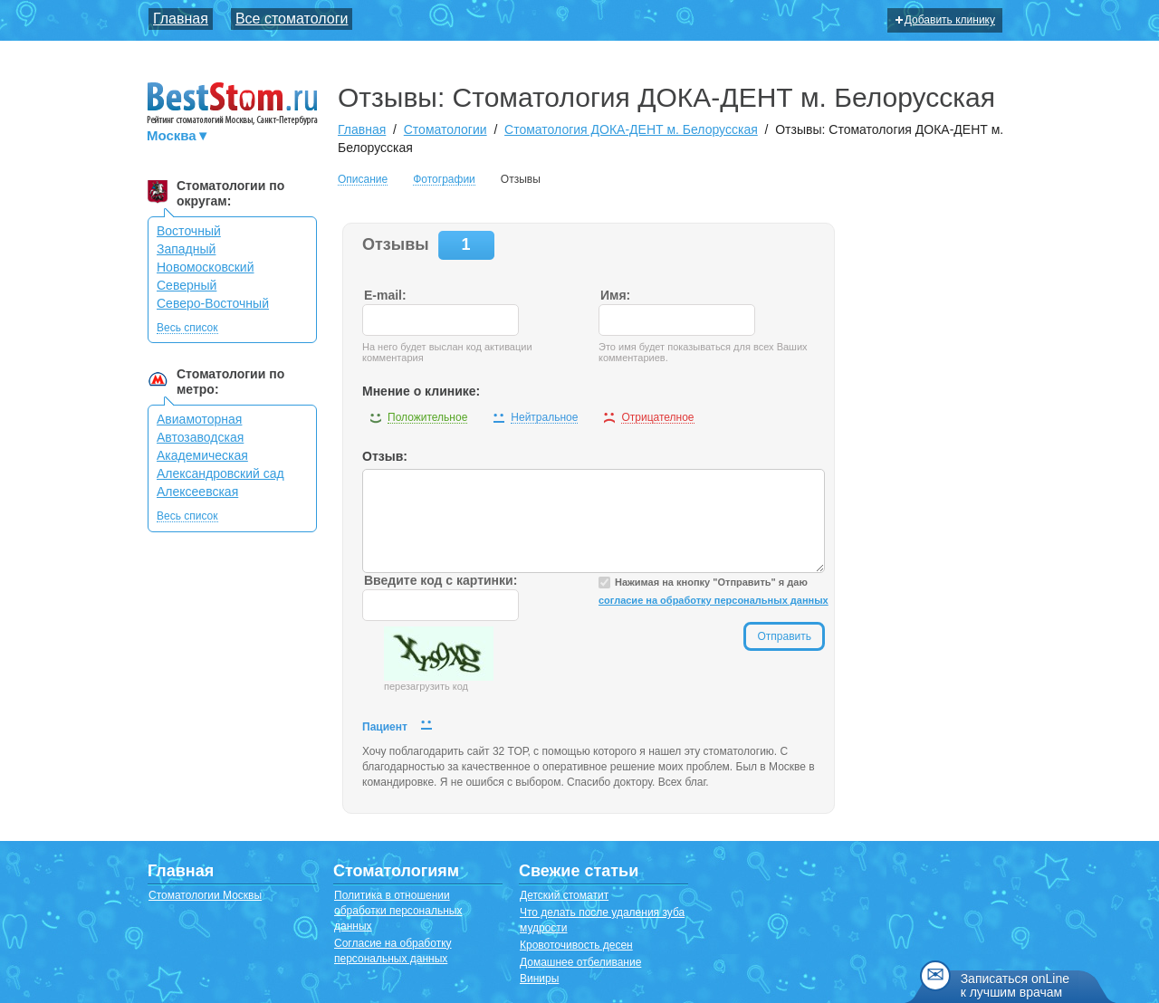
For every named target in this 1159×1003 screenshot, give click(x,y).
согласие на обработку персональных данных (714, 600)
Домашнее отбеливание (580, 962)
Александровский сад (220, 473)
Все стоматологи (292, 18)
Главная (180, 18)
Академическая (202, 455)
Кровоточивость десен (576, 945)
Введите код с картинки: (440, 580)
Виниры (539, 978)
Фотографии (444, 180)
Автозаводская (200, 437)
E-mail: (385, 295)
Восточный (189, 231)
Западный (186, 249)
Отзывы (521, 179)
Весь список (187, 328)
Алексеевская (197, 491)
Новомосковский (205, 267)
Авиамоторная (199, 419)
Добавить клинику (945, 20)
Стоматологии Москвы (205, 895)
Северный (186, 285)
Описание (363, 180)
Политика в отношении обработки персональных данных (398, 910)
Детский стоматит (564, 895)
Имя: (615, 295)
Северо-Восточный (213, 303)
